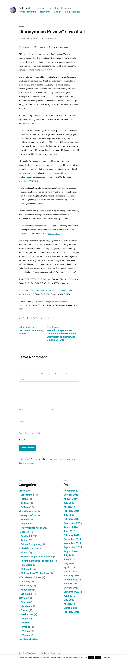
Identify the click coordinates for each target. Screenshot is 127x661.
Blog (67, 11)
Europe (24, 610)
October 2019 (71, 494)
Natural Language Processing (36, 560)
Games (24, 552)
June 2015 (69, 531)
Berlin (25, 622)
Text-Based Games (30, 577)
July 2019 (69, 502)
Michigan (27, 606)
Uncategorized (48, 318)
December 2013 (72, 579)
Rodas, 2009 (26, 180)
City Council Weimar (33, 527)
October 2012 (71, 587)
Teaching (31, 11)
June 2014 (69, 559)
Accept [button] (91, 658)
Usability (25, 581)
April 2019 (69, 506)
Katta (23, 38)
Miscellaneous (27, 511)
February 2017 (71, 519)
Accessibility (27, 535)
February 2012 (71, 611)
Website (21, 421)
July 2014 (69, 555)
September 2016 (73, 523)
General (24, 519)
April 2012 (69, 603)
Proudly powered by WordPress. (38, 653)
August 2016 (71, 527)
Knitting (24, 503)
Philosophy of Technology (34, 573)
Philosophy (26, 569)
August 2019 (71, 498)
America (25, 602)
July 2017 (69, 515)
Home (22, 11)
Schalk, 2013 (54, 233)
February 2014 (71, 575)
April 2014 (69, 567)
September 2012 (73, 591)
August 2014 (71, 551)
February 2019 (71, 510)
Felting (24, 498)
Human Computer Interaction (36, 556)
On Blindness (44, 279)
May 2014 (69, 563)
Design (57, 11)
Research (45, 11)
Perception (26, 564)
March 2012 (70, 607)
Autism (24, 540)
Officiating (26, 593)
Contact (75, 11)
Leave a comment (50, 38)
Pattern (24, 507)
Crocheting (26, 494)
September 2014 (73, 547)
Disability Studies (30, 548)
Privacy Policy (56, 653)
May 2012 (69, 599)
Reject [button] (98, 658)
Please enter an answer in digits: (30, 433)
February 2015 (71, 535)
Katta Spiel (24, 8)
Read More (106, 658)
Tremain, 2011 (27, 123)
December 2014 (72, 539)
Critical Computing (30, 544)
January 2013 (71, 583)
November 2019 (72, 490)
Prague (26, 626)
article (45, 47)
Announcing (27, 589)
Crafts (22, 490)
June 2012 (69, 595)
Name (21, 409)
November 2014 (72, 543)
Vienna (26, 631)
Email (52, 409)
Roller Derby (25, 585)
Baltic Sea (27, 614)
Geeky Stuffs (27, 515)
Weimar (26, 635)
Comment (22, 379)
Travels (23, 597)
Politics (24, 523)
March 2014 (70, 571)
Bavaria (26, 618)
